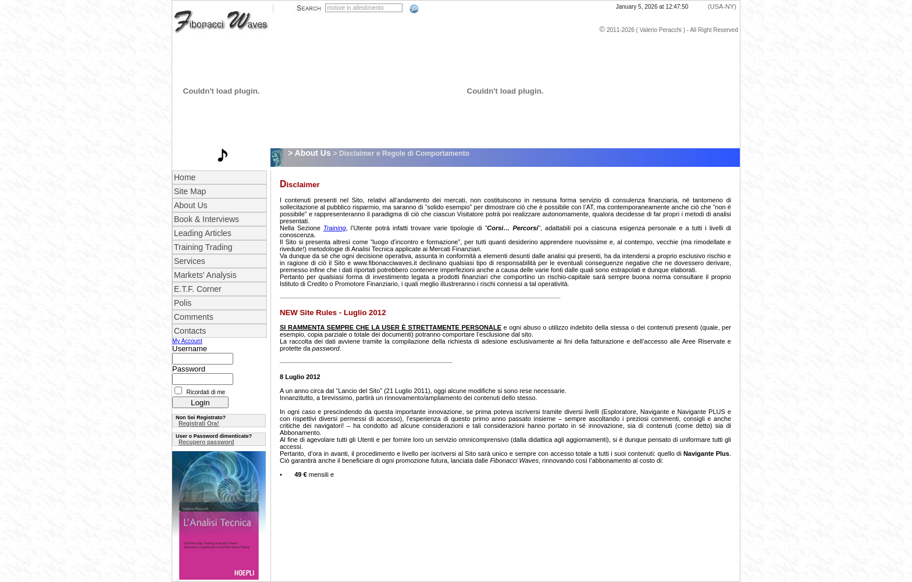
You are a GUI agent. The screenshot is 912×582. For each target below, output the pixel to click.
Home (184, 177)
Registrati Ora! (199, 423)
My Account (187, 341)
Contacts (190, 330)
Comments (193, 317)
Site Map (190, 191)
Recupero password (206, 442)
